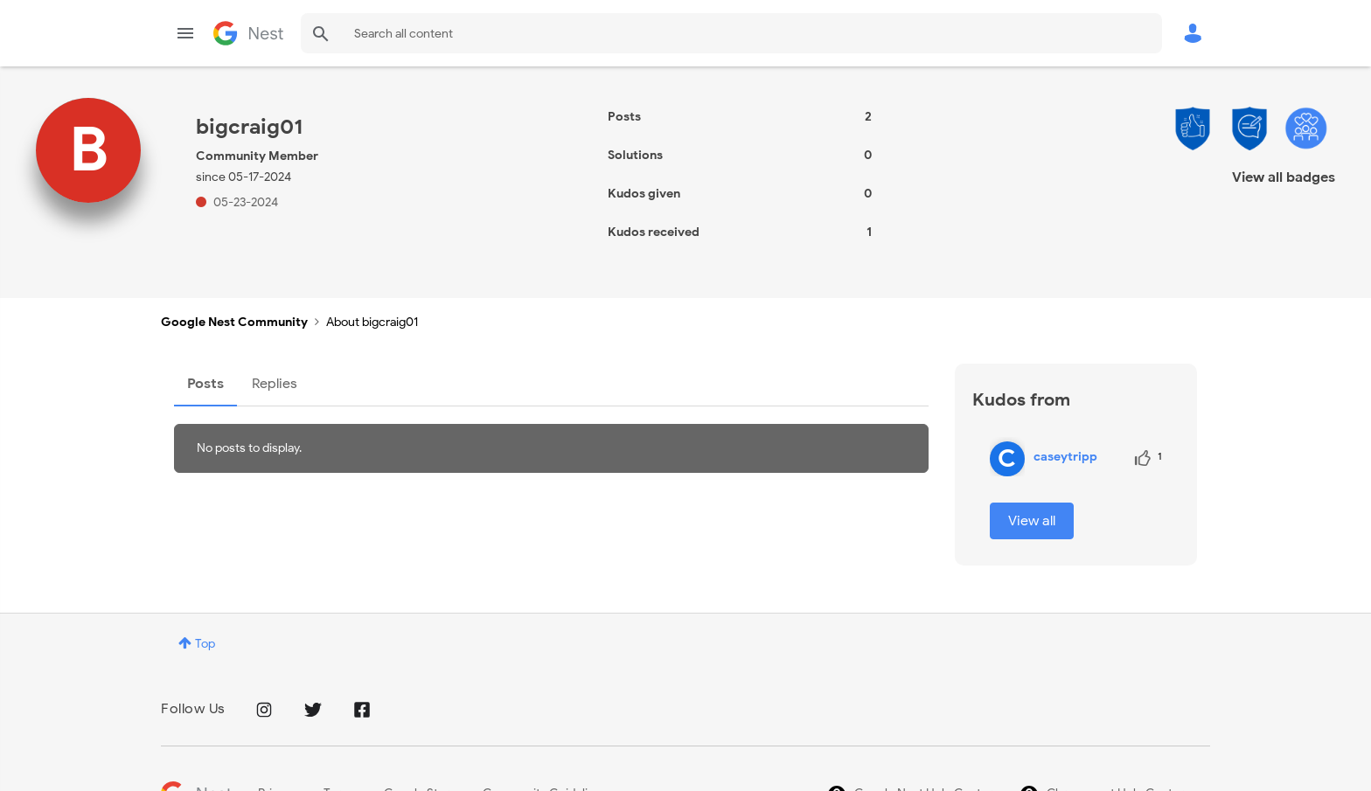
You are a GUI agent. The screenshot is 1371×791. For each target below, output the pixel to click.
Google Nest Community (248, 33)
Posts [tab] (205, 383)
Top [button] (205, 643)
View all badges (1283, 177)
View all (1031, 521)
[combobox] (731, 33)
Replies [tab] (274, 383)
